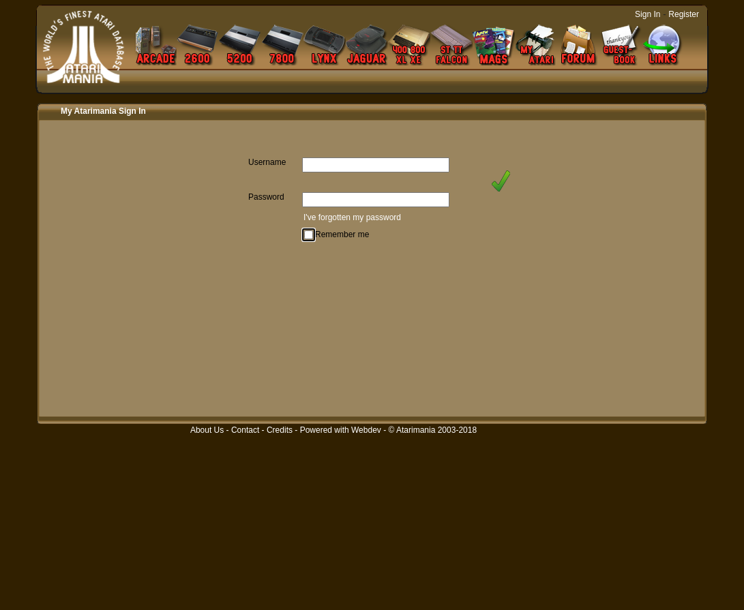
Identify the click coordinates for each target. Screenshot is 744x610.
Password (266, 197)
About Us (207, 430)
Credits (280, 430)
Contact (245, 430)
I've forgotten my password (352, 217)
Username (267, 162)
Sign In (647, 14)
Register (683, 14)
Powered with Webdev (340, 430)
